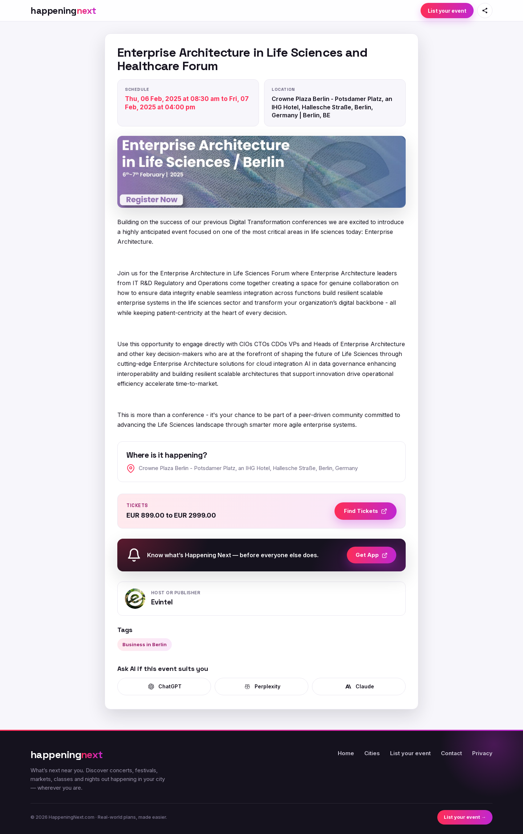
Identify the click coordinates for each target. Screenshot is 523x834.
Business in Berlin (144, 644)
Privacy (482, 753)
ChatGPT (164, 686)
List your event (447, 11)
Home (346, 753)
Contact (451, 753)
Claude (359, 686)
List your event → (465, 817)
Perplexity (261, 686)
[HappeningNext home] (63, 10)
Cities (372, 753)
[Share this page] (484, 10)
